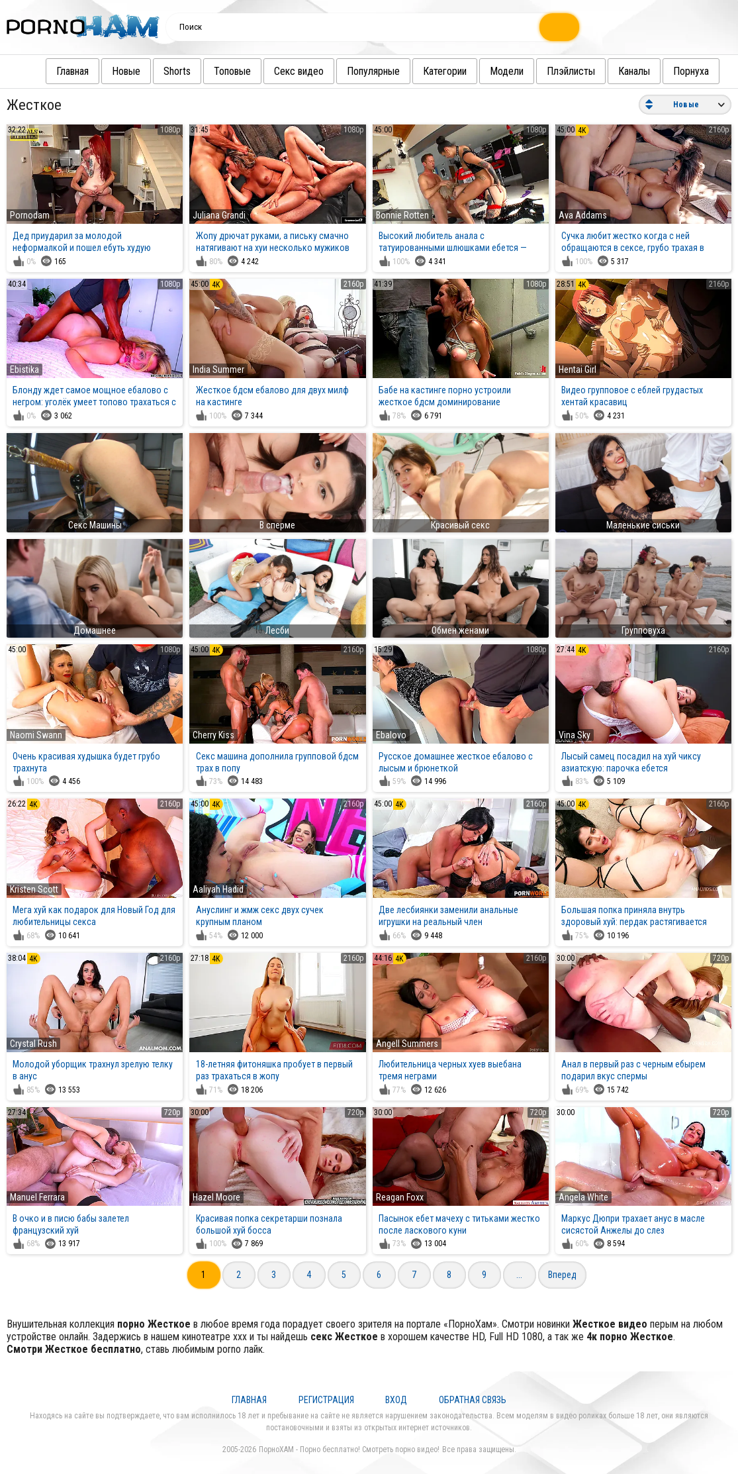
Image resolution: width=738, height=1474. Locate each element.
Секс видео (285, 71)
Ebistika (24, 369)
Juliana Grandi (219, 215)
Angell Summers (407, 1043)
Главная (59, 71)
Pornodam (30, 215)
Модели (493, 71)
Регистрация (326, 1400)
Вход (396, 1400)
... (519, 1274)
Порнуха (678, 71)
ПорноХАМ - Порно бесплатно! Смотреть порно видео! (349, 1449)
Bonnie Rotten (402, 215)
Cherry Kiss (213, 735)
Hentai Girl (577, 369)
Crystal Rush (33, 1043)
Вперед (562, 1274)
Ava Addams (583, 215)
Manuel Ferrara (37, 1197)
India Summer (218, 369)
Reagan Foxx (400, 1197)
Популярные (360, 71)
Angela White (583, 1197)
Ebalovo (391, 735)
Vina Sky (574, 735)
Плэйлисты (557, 71)
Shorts (163, 71)
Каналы (621, 71)
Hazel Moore (216, 1197)
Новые (113, 71)
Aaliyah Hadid (218, 889)
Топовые (219, 71)
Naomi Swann (36, 735)
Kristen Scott (34, 889)
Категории (431, 71)
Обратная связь (472, 1400)
